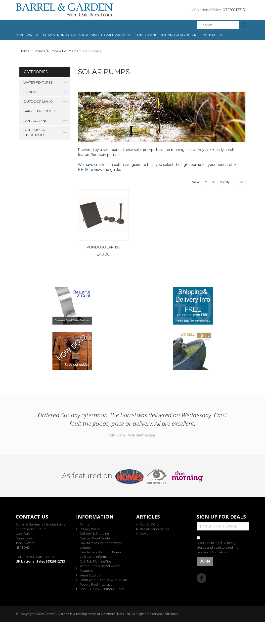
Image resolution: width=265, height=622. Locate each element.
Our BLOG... (149, 524)
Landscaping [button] (146, 35)
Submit (244, 25)
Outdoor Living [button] (85, 35)
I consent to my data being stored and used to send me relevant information (217, 547)
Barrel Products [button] (116, 35)
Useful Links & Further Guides (102, 589)
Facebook (201, 578)
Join (205, 561)
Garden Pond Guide (95, 538)
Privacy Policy (90, 529)
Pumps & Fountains (62, 51)
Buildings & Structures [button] (180, 35)
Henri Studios (90, 575)
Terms (84, 524)
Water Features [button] (41, 35)
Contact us (212, 35)
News (144, 533)
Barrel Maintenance (154, 529)
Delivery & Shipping (94, 533)
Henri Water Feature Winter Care (104, 579)
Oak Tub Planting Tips (95, 561)
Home (19, 35)
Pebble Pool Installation (97, 584)
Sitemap (171, 614)
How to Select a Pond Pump (100, 552)
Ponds (40, 51)
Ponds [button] (63, 35)
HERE (83, 169)
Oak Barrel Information (96, 556)
